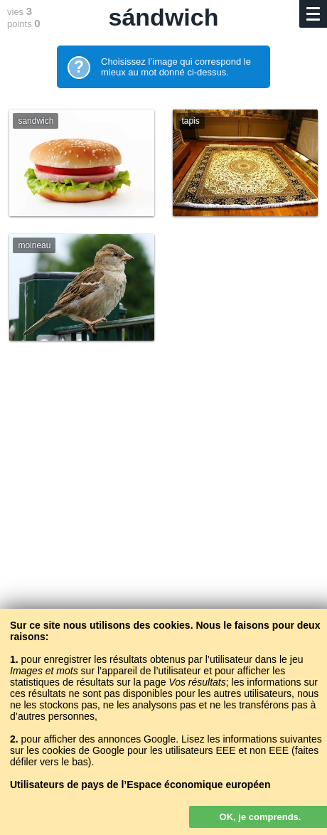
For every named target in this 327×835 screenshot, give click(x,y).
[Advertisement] (163, 543)
